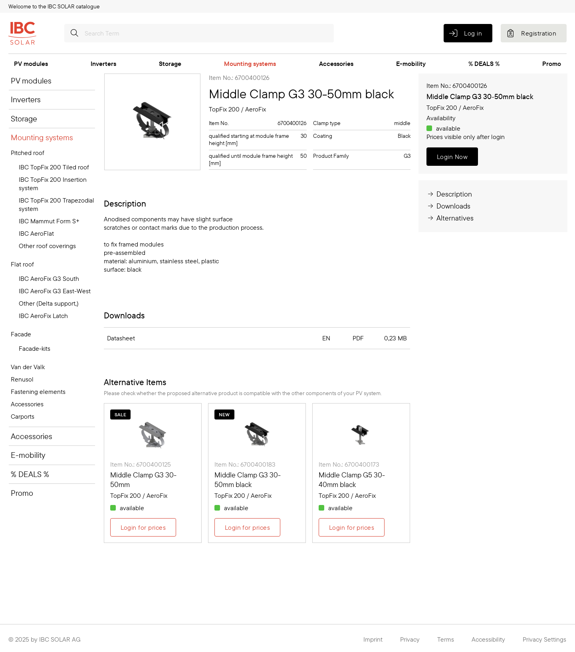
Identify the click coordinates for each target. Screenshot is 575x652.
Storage (170, 64)
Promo (551, 64)
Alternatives (450, 218)
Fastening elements (38, 392)
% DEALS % (484, 64)
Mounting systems (250, 64)
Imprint (373, 639)
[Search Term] (199, 33)
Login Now (452, 157)
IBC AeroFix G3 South (49, 278)
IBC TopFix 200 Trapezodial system (56, 204)
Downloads (448, 206)
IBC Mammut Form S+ (49, 221)
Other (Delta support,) (49, 303)
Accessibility (488, 639)
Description (449, 194)
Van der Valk (28, 367)
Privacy (410, 639)
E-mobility (411, 64)
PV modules (31, 64)
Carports (22, 416)
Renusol (22, 379)
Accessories (336, 64)
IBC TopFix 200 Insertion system (53, 183)
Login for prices (143, 527)
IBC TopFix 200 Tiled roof (54, 167)
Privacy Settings (544, 639)
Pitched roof (27, 153)
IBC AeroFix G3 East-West (55, 291)
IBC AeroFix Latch (43, 316)
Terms (445, 639)
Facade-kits (34, 348)
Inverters (103, 64)
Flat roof (22, 264)
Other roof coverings (47, 246)
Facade (21, 334)
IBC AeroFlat (36, 233)
